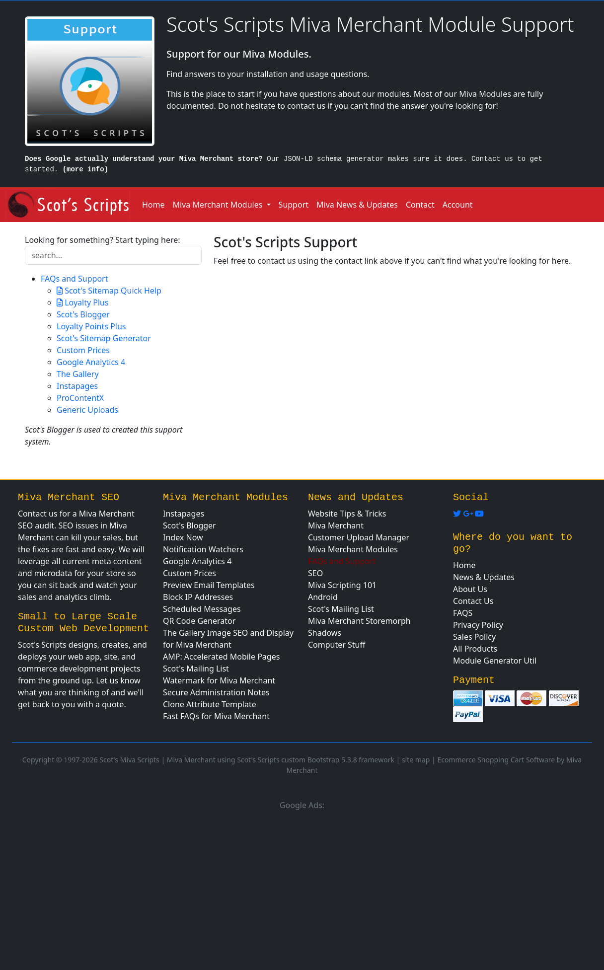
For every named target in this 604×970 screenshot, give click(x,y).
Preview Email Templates (209, 585)
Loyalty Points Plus (91, 326)
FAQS (462, 612)
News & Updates (484, 577)
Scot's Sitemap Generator (104, 338)
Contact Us (473, 601)
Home (153, 204)
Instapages (77, 385)
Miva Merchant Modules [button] (219, 204)
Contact (420, 204)
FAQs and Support (74, 278)
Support (293, 204)
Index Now (183, 537)
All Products (475, 648)
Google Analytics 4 (91, 362)
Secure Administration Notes (216, 692)
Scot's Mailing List (196, 668)
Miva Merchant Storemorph (359, 620)
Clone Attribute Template (209, 704)
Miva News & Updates (357, 204)
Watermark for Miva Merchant (219, 680)
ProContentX (80, 397)
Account (458, 204)
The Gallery (78, 374)
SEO (315, 573)
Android (323, 597)
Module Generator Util (494, 660)
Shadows (324, 632)
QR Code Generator (199, 620)
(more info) (85, 169)
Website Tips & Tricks (347, 513)
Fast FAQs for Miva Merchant (216, 716)
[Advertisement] (302, 888)
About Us (470, 589)
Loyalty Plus (86, 302)
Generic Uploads (87, 409)
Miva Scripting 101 (342, 585)
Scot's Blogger (83, 314)
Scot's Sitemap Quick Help (112, 290)
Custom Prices (83, 350)
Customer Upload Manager (358, 537)
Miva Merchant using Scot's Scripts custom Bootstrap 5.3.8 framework (280, 759)
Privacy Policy (478, 624)
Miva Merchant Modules (353, 549)
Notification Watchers (203, 549)
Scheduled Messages (202, 608)
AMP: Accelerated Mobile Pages (221, 656)
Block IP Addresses (198, 597)
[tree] (113, 344)
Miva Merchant (336, 525)
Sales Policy (474, 636)
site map (416, 759)
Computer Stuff (337, 644)
